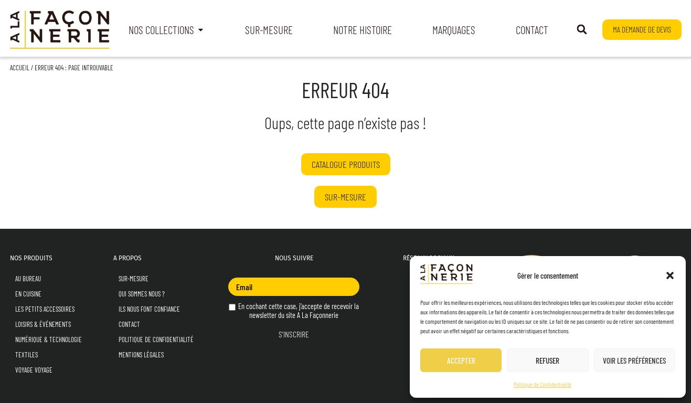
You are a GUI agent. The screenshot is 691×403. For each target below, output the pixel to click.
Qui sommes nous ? (142, 294)
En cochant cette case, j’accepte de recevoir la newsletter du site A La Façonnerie (294, 311)
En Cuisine (28, 294)
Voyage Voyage (33, 370)
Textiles (26, 355)
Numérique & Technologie (48, 339)
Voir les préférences (634, 360)
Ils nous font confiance (149, 309)
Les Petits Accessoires (45, 309)
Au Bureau (28, 278)
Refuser (547, 360)
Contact (129, 324)
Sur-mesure (133, 278)
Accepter (461, 360)
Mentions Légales (141, 355)
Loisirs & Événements (43, 324)
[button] (670, 275)
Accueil (19, 67)
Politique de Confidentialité (542, 384)
